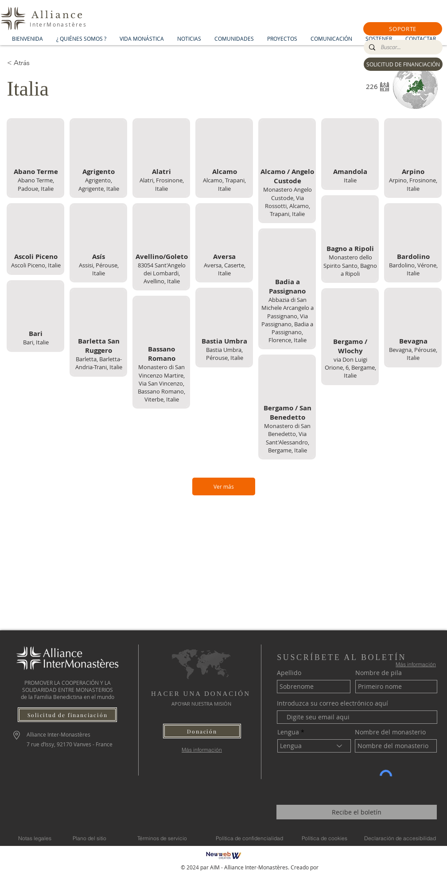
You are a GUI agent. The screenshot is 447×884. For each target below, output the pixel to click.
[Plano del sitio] (89, 838)
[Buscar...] (402, 47)
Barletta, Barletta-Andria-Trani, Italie (98, 363)
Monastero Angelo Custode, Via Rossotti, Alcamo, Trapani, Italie (287, 201)
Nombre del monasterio (390, 732)
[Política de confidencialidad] (249, 838)
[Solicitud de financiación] (67, 714)
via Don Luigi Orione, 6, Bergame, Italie (350, 367)
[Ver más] (223, 486)
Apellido (289, 673)
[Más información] (202, 749)
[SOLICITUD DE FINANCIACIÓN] (403, 64)
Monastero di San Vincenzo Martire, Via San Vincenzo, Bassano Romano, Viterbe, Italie (161, 383)
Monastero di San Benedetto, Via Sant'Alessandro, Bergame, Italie (287, 438)
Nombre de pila (378, 673)
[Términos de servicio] (162, 838)
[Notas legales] (35, 838)
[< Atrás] (38, 63)
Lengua (288, 732)
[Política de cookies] (325, 838)
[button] (402, 28)
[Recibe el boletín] (356, 812)
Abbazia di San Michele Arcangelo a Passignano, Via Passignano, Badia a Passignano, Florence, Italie (287, 320)
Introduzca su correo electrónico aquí (332, 703)
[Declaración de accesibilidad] (400, 838)
